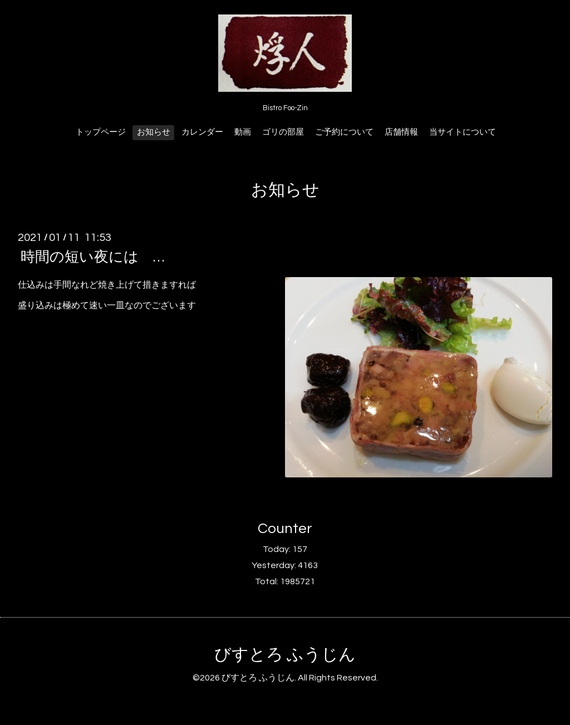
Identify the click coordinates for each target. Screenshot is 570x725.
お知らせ (153, 132)
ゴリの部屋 (283, 132)
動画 (242, 132)
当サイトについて (462, 132)
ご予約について (344, 132)
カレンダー (202, 132)
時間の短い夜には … (92, 257)
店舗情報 (401, 132)
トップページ (101, 132)
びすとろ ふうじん (285, 654)
